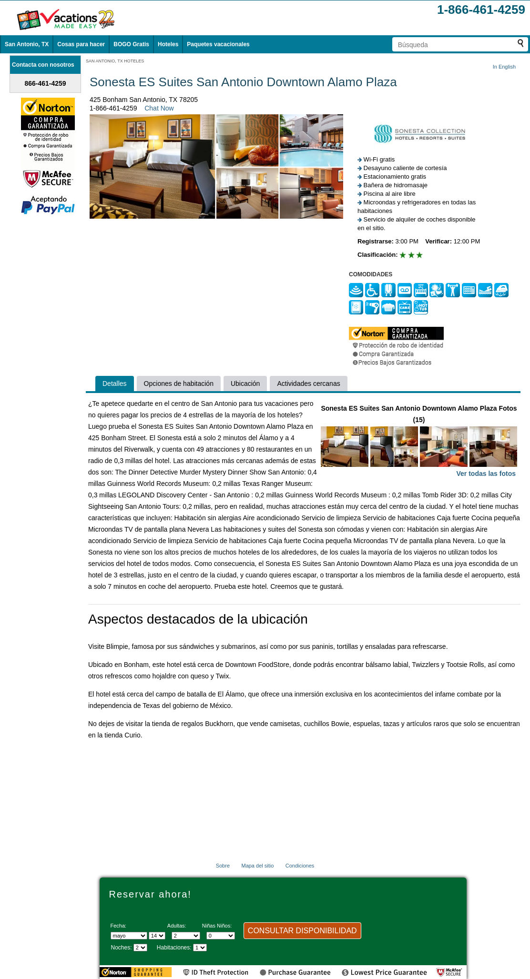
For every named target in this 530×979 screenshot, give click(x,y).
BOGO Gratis (131, 44)
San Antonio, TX (27, 44)
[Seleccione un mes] (129, 935)
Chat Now (158, 108)
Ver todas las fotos (486, 473)
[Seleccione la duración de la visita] (140, 947)
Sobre (223, 865)
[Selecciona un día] (157, 935)
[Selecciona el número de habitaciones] (200, 947)
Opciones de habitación (179, 383)
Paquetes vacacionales (218, 44)
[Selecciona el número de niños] (220, 935)
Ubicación (245, 383)
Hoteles (168, 44)
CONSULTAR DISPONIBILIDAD (302, 931)
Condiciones (300, 865)
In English (504, 67)
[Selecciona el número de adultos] (186, 935)
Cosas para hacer (81, 44)
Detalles (114, 383)
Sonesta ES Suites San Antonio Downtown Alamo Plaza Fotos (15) (418, 441)
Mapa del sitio (257, 865)
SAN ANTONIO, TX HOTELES (115, 61)
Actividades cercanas (308, 383)
